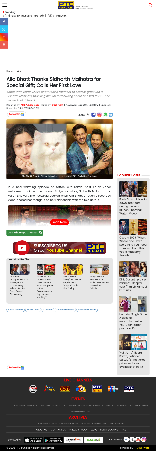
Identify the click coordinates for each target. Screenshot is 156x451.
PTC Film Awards (50, 405)
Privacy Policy (79, 429)
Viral (19, 71)
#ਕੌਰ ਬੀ (6, 16)
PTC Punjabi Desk (30, 105)
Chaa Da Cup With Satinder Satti (58, 423)
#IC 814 (15, 16)
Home (9, 71)
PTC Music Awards (25, 405)
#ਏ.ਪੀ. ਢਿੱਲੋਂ (46, 16)
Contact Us (58, 429)
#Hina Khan (59, 16)
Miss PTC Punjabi (116, 405)
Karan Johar (33, 309)
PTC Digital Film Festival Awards (83, 405)
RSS (124, 429)
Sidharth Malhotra (65, 309)
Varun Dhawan (15, 309)
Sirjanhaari (117, 423)
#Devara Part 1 (30, 16)
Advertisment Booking (104, 429)
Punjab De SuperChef (94, 423)
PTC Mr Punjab (139, 405)
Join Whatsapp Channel (25, 232)
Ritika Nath (57, 105)
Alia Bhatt (47, 309)
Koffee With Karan (87, 309)
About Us (41, 429)
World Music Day (81, 411)
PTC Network (142, 448)
